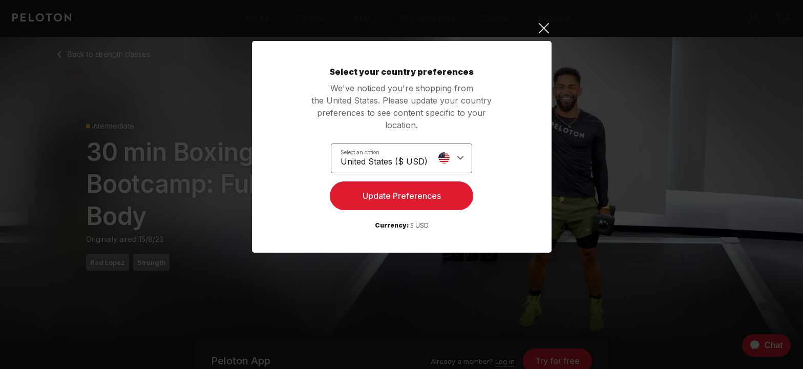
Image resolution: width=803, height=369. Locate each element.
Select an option (360, 152)
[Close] (402, 28)
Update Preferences (402, 198)
